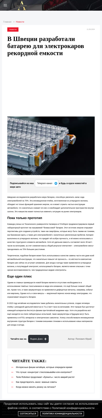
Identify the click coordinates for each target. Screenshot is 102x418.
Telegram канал (45, 183)
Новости (20, 22)
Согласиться (28, 414)
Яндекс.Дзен (36, 339)
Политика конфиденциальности (62, 414)
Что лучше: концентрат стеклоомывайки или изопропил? (44, 372)
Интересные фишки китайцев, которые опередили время (44, 367)
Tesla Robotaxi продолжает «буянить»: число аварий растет (45, 377)
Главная (7, 22)
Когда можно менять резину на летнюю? (36, 387)
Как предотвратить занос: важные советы (36, 382)
